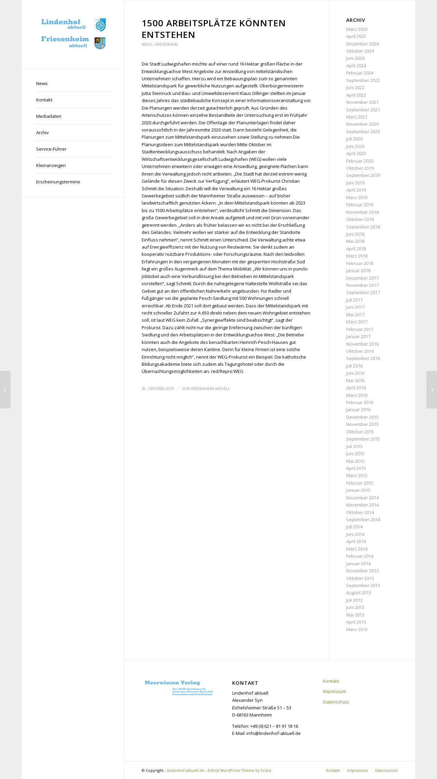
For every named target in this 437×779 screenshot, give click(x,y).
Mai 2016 (355, 380)
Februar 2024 (359, 73)
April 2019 (356, 190)
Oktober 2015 (360, 432)
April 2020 (356, 153)
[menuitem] (73, 83)
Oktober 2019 (360, 168)
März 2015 (356, 475)
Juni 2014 (355, 534)
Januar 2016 (358, 409)
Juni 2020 (355, 146)
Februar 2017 (359, 329)
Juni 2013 (355, 607)
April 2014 (356, 541)
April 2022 (356, 95)
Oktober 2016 (360, 351)
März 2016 (356, 395)
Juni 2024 (355, 58)
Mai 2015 (355, 461)
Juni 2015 (355, 453)
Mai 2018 (355, 241)
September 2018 (363, 227)
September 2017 (363, 292)
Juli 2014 (354, 527)
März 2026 (356, 29)
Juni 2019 (355, 183)
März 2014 (356, 549)
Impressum (334, 691)
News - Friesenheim (160, 44)
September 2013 (363, 585)
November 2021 (362, 102)
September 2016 (363, 358)
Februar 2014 (359, 556)
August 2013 (358, 592)
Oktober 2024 (360, 51)
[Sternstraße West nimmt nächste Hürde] (431, 389)
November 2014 (362, 505)
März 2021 (356, 117)
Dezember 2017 (362, 278)
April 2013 (356, 622)
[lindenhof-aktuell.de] (73, 34)
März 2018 (356, 256)
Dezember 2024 (362, 44)
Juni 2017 (355, 307)
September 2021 (363, 110)
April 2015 (356, 468)
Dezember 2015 (362, 417)
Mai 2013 (355, 615)
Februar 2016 (359, 402)
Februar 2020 (359, 161)
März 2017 (356, 322)
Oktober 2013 (360, 578)
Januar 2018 (358, 270)
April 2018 (356, 249)
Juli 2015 (354, 446)
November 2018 (362, 212)
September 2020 (363, 131)
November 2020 (362, 124)
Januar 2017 (358, 336)
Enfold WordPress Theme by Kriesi (239, 770)
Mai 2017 (355, 314)
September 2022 (363, 80)
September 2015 (363, 439)
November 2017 (362, 285)
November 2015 (362, 424)
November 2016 (362, 344)
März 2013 (356, 629)
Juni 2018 (355, 234)
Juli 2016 (354, 366)
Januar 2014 (358, 563)
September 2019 (363, 175)
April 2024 (356, 65)
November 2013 (362, 571)
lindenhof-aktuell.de (185, 770)
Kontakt (331, 681)
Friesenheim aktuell (210, 388)
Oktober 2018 (360, 219)
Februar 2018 (359, 263)
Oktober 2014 (360, 512)
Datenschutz (336, 702)
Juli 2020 (354, 139)
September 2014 (363, 519)
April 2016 (356, 388)
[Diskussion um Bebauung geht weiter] (5, 389)
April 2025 (356, 36)
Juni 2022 (355, 87)
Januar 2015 (358, 490)
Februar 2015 (359, 483)
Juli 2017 (354, 300)
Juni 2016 (355, 373)
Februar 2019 (359, 204)
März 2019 (356, 197)
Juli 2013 (354, 600)
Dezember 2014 (362, 498)
